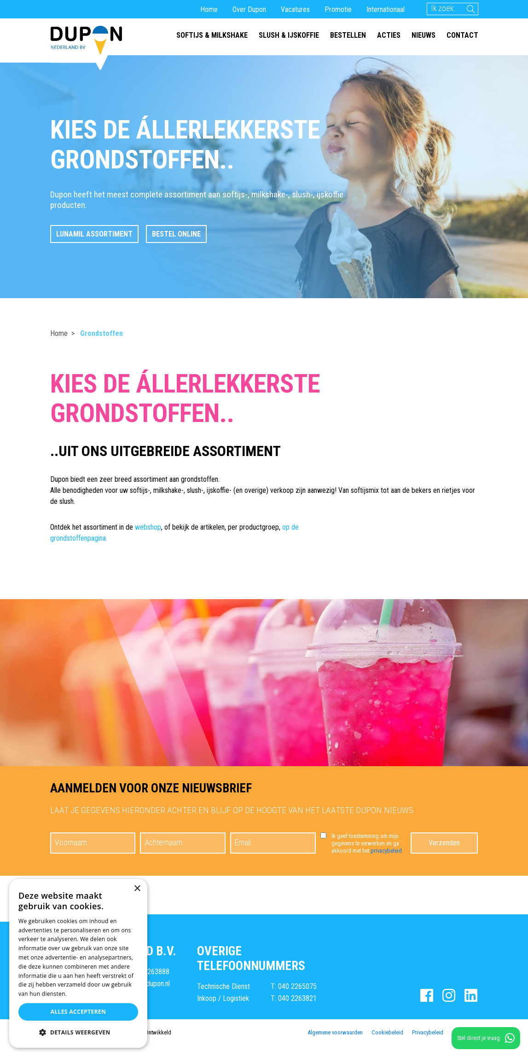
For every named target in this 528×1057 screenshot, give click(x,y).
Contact (462, 35)
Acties (388, 35)
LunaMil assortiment (94, 234)
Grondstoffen (101, 333)
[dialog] (78, 963)
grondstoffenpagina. (78, 538)
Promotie (338, 9)
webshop (148, 527)
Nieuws (423, 35)
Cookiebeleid (387, 1031)
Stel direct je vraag (486, 1038)
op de (290, 527)
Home (209, 9)
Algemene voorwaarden (335, 1031)
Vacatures (295, 9)
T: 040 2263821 (294, 997)
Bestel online (176, 234)
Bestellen (348, 35)
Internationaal (385, 9)
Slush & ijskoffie (289, 35)
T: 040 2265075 (294, 986)
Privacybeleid (427, 1031)
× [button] (136, 888)
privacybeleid (386, 850)
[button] (78, 1033)
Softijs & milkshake (212, 35)
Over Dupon (249, 9)
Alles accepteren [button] (78, 1012)
